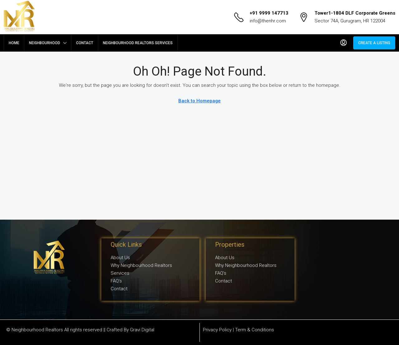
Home (14, 43)
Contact (84, 43)
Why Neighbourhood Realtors (141, 265)
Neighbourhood (44, 43)
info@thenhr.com (268, 21)
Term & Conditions (254, 330)
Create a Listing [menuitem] (374, 43)
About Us (120, 257)
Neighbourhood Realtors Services (138, 43)
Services (120, 273)
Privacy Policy (217, 330)
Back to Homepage (199, 101)
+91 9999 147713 (269, 13)
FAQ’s (116, 281)
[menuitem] (343, 42)
